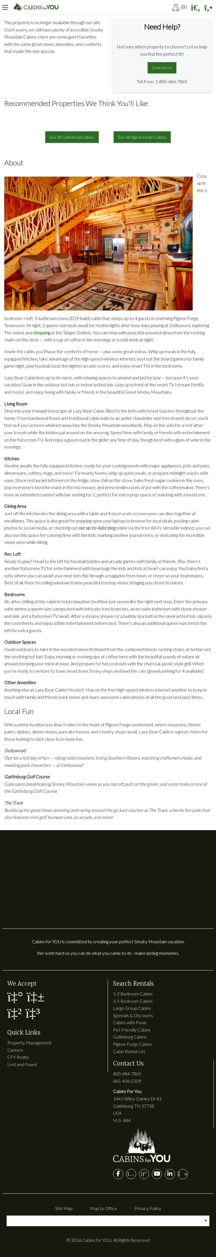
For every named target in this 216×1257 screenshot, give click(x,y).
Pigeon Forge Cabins (132, 1044)
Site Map (64, 1208)
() (179, 7)
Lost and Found (22, 1064)
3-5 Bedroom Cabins (133, 1001)
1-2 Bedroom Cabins (133, 993)
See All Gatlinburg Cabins (72, 137)
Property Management (29, 1042)
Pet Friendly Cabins (131, 1029)
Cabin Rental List (129, 1051)
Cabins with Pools (130, 1022)
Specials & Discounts (133, 1015)
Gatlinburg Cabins (130, 1036)
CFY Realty (18, 1057)
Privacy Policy (147, 1208)
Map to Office (103, 1208)
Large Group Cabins (132, 1008)
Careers (15, 1050)
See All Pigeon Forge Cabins (142, 137)
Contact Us (162, 67)
